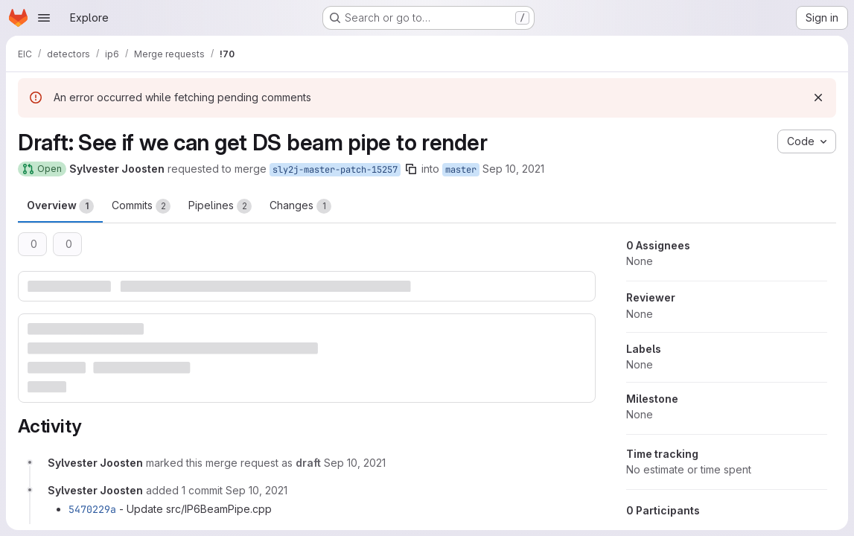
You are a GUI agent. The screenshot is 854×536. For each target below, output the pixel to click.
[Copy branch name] (411, 169)
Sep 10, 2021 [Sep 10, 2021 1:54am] (513, 168)
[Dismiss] (818, 97)
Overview (60, 206)
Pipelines (220, 206)
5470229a (92, 509)
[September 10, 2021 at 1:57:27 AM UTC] (355, 462)
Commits (141, 206)
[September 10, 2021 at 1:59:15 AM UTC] (256, 490)
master (461, 170)
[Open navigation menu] (44, 18)
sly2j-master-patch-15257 (335, 170)
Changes (300, 206)
